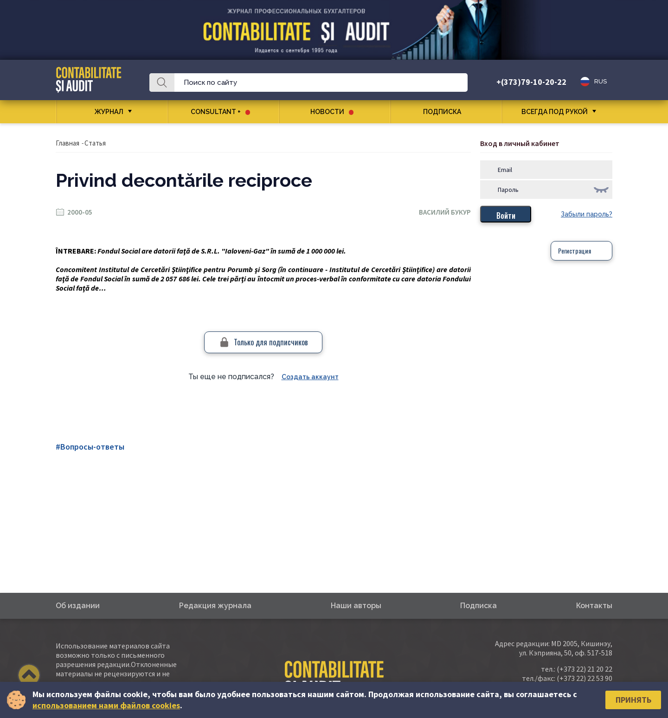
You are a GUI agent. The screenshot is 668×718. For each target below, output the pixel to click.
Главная (67, 143)
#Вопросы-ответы (90, 446)
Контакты (594, 605)
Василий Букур (445, 212)
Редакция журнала (215, 605)
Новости (331, 111)
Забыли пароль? (586, 214)
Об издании (78, 605)
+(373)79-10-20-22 (531, 81)
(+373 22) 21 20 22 (584, 669)
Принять (633, 699)
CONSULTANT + (220, 111)
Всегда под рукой (554, 111)
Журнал (109, 111)
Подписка (445, 111)
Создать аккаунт (310, 377)
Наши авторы (356, 605)
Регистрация (574, 250)
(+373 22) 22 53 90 (584, 678)
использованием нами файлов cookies (106, 705)
